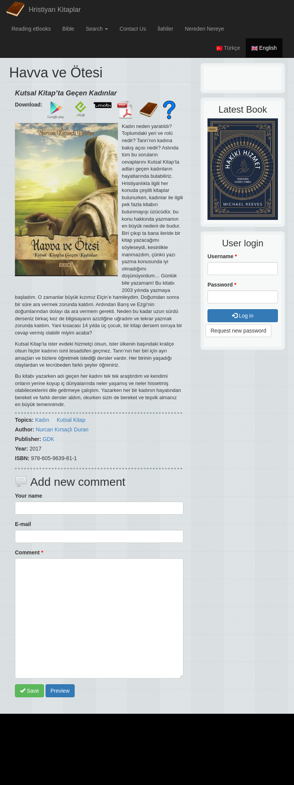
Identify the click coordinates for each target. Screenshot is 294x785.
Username (222, 256)
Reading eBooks (31, 29)
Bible (68, 29)
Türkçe (228, 48)
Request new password (238, 331)
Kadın (42, 420)
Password (221, 285)
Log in (242, 316)
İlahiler (165, 29)
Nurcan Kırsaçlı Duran (62, 429)
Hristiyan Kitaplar (55, 9)
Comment (29, 552)
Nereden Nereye (204, 29)
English (264, 48)
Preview (60, 691)
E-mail (23, 524)
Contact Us (132, 29)
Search (97, 29)
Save (29, 691)
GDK (48, 439)
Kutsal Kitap (71, 420)
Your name (28, 496)
